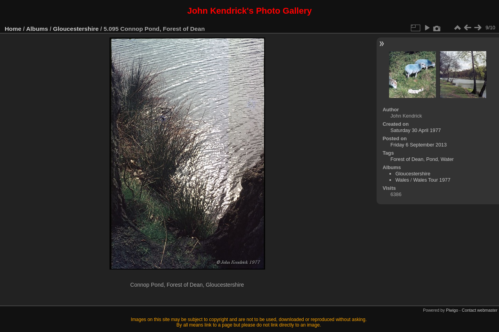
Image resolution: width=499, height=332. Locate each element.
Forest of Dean (406, 159)
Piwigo (452, 310)
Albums (37, 28)
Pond (432, 159)
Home (13, 28)
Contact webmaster (479, 310)
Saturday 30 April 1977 (415, 130)
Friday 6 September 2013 (418, 145)
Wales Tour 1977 (431, 180)
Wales (402, 180)
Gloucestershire (76, 28)
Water (447, 159)
